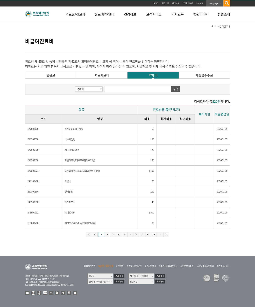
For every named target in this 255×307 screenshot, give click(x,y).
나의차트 (175, 3)
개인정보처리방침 (105, 266)
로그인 (156, 3)
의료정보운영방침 (134, 266)
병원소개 (224, 14)
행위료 (50, 75)
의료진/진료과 (75, 14)
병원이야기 (201, 14)
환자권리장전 (89, 266)
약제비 (153, 75)
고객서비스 (153, 14)
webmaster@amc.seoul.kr (49, 281)
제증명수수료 (204, 75)
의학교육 (177, 14)
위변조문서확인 (187, 266)
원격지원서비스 (223, 266)
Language (213, 3)
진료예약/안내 (104, 14)
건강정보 (130, 14)
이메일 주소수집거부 (205, 266)
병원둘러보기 (187, 3)
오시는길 (199, 3)
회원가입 (165, 3)
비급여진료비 (150, 266)
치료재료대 (102, 75)
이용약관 (120, 266)
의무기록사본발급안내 (168, 266)
